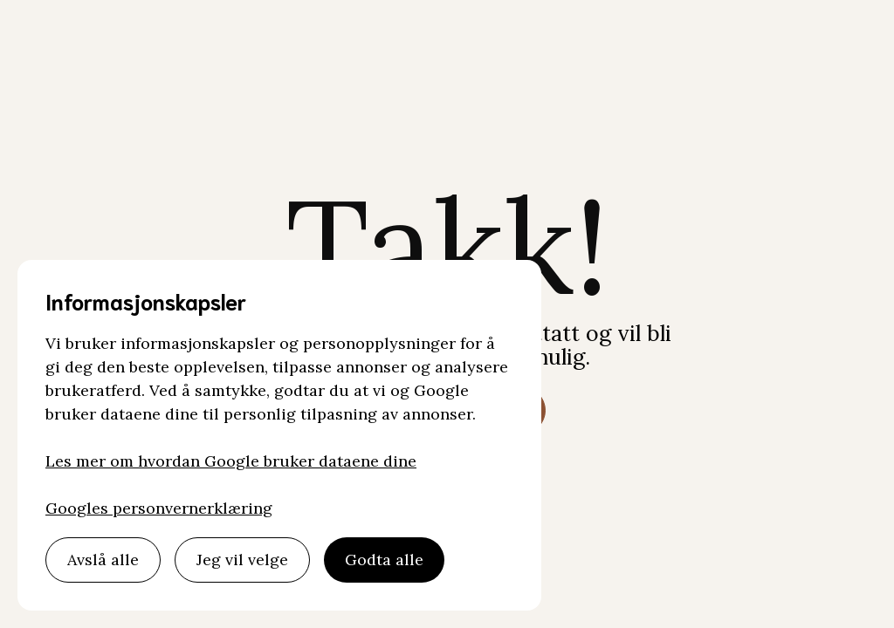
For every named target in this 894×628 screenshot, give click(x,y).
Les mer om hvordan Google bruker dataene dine (230, 461)
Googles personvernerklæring (158, 508)
